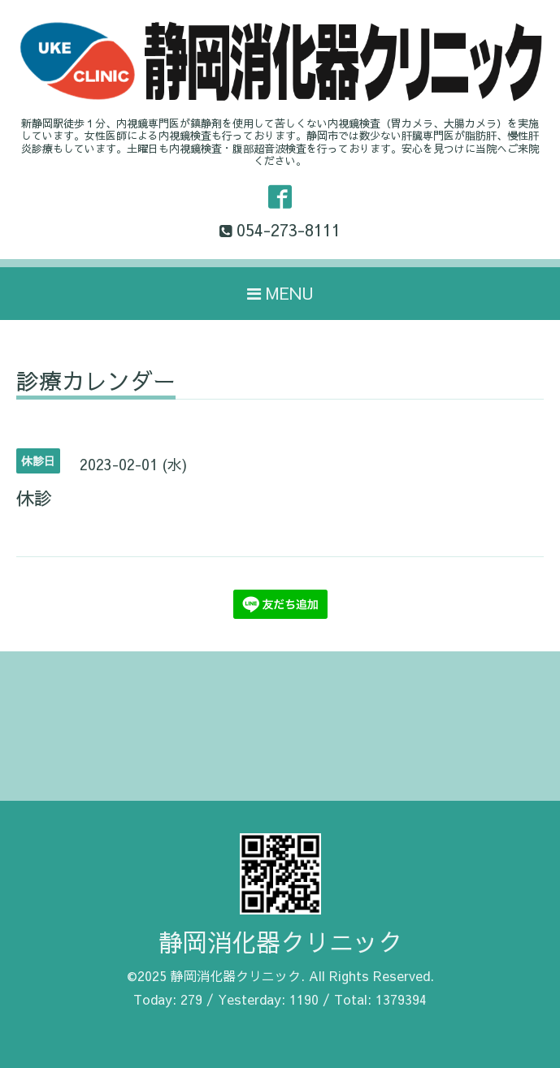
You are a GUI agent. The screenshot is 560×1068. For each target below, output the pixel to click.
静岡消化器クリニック (280, 941)
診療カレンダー (96, 383)
